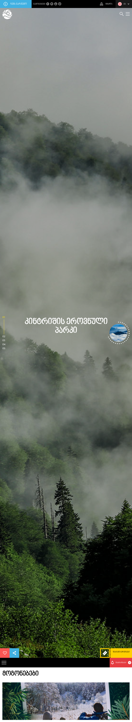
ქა (122, 4)
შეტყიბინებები (123, 662)
